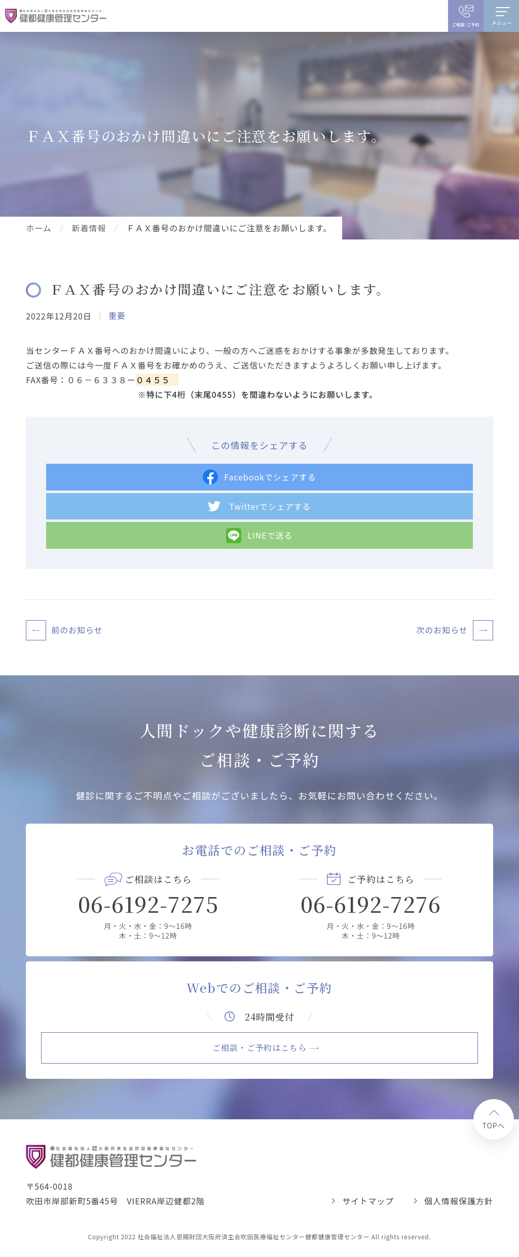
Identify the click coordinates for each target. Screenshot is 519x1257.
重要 (117, 315)
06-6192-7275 (148, 903)
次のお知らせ (441, 630)
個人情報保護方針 (458, 1201)
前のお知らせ (76, 630)
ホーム (38, 228)
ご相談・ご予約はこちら (259, 1047)
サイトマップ (368, 1201)
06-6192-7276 (371, 903)
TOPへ (493, 1125)
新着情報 (89, 228)
